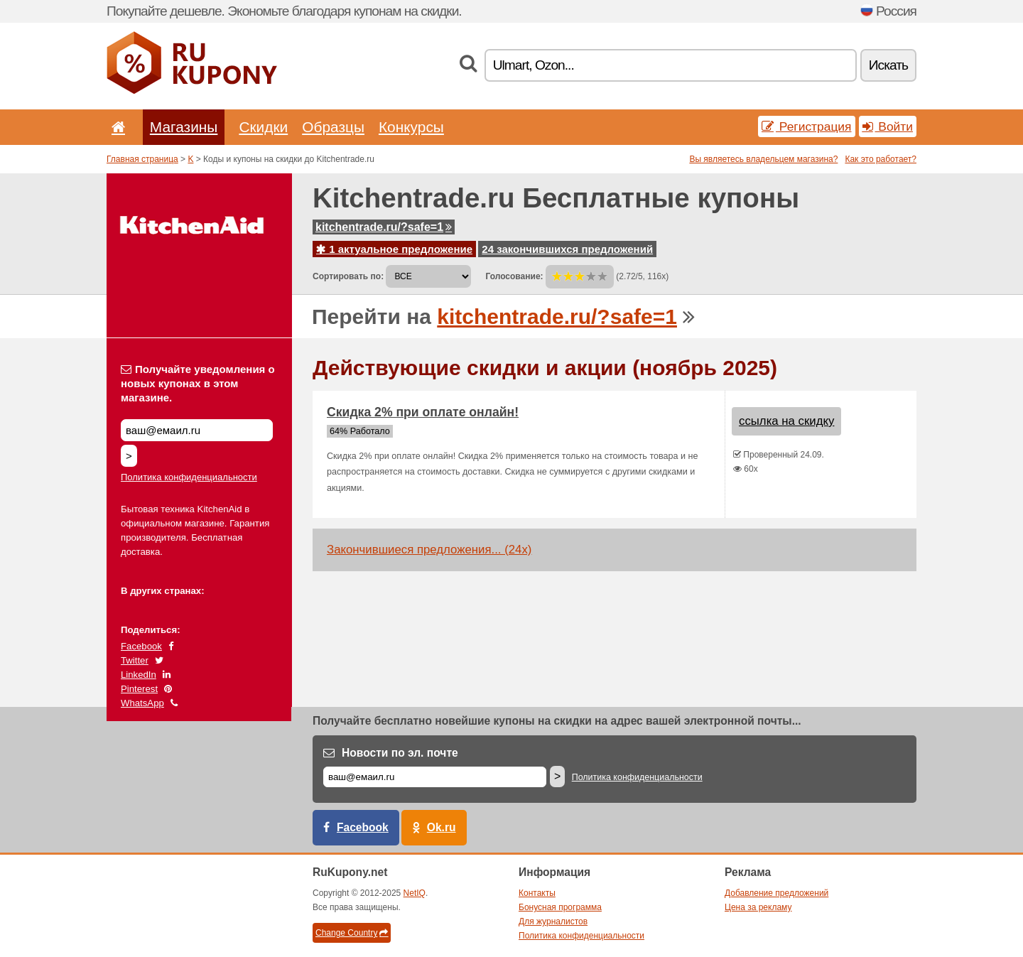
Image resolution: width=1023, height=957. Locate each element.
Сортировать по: (348, 276)
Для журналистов (553, 921)
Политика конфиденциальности (189, 477)
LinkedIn (138, 674)
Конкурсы (411, 127)
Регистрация (807, 126)
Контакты (537, 893)
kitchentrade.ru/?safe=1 (383, 227)
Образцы (333, 127)
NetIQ (415, 893)
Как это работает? (880, 159)
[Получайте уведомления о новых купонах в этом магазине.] (197, 430)
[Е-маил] (434, 777)
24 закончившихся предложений (567, 249)
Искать (888, 65)
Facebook (141, 646)
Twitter (134, 660)
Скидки (263, 127)
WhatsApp (142, 703)
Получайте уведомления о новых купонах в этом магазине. (198, 383)
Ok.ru (441, 827)
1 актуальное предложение (394, 249)
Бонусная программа (560, 907)
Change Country (351, 933)
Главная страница (142, 159)
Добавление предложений (776, 893)
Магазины (184, 127)
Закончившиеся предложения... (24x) (429, 549)
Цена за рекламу (758, 907)
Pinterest (139, 688)
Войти (888, 126)
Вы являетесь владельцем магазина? (763, 159)
